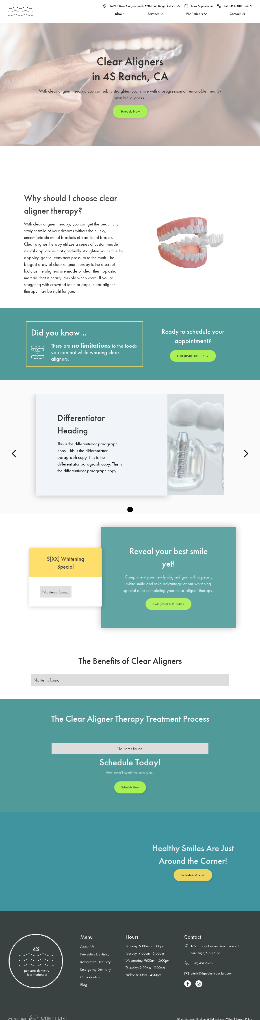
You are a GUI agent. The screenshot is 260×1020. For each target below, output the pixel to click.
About (114, 17)
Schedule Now (130, 111)
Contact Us (237, 17)
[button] (152, 18)
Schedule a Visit (190, 875)
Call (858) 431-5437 (193, 356)
